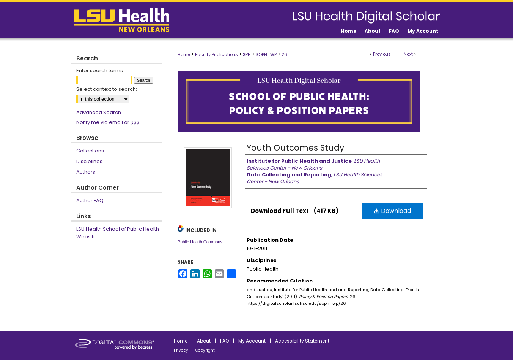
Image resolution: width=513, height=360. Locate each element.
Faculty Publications (216, 54)
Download (392, 210)
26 (284, 54)
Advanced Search (98, 112)
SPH (247, 54)
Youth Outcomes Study (295, 148)
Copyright (205, 350)
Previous (382, 54)
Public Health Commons (200, 241)
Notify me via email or (108, 122)
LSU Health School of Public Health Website (117, 232)
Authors (85, 172)
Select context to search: (106, 89)
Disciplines (89, 161)
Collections (90, 150)
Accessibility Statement (302, 341)
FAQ (224, 341)
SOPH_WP (266, 54)
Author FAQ (90, 200)
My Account (252, 341)
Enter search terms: (100, 70)
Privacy (181, 350)
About (204, 341)
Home (184, 54)
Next (408, 54)
